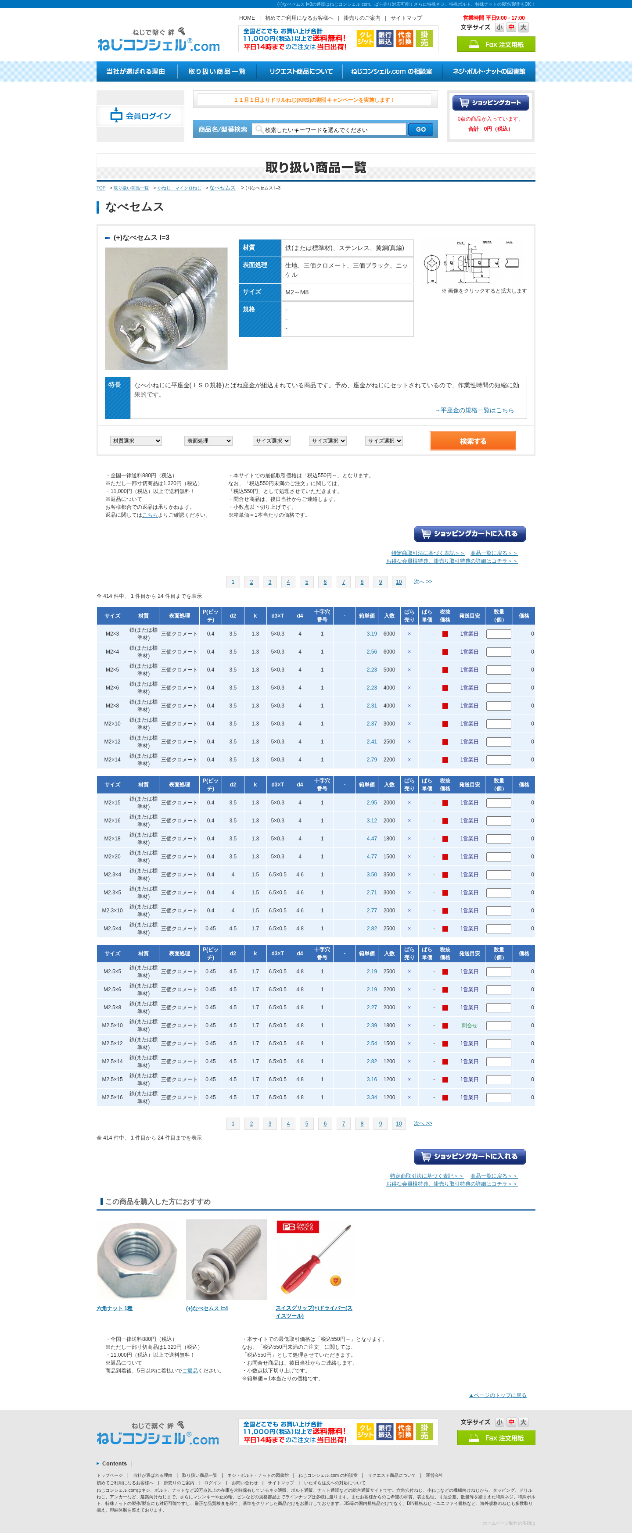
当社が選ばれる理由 (152, 1475)
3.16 (372, 1079)
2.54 (372, 1043)
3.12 (372, 821)
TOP (101, 188)
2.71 (372, 893)
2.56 (372, 652)
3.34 (372, 1097)
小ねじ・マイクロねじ (179, 188)
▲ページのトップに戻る (498, 1395)
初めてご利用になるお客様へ (299, 18)
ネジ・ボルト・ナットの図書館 (258, 1475)
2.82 (372, 929)
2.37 (372, 724)
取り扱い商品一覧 (131, 188)
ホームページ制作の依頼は (509, 1523)
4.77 (372, 857)
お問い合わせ (245, 1482)
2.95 (372, 803)
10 (399, 582)
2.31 (372, 706)
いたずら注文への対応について (335, 1482)
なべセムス (222, 188)
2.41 (372, 742)
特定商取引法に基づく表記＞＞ (428, 553)
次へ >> (423, 582)
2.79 (372, 760)
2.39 (372, 1025)
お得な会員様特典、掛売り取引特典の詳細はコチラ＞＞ (452, 561)
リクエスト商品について (392, 1475)
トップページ (110, 1475)
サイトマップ (406, 18)
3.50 (372, 875)
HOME (247, 18)
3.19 (372, 634)
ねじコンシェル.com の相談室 (327, 1475)
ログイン (213, 1482)
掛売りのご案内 (362, 18)
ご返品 (190, 1371)
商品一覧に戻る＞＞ (494, 553)
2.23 (372, 670)
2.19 (372, 971)
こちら (150, 515)
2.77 (372, 911)
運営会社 (434, 1475)
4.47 (372, 839)
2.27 (372, 1007)
